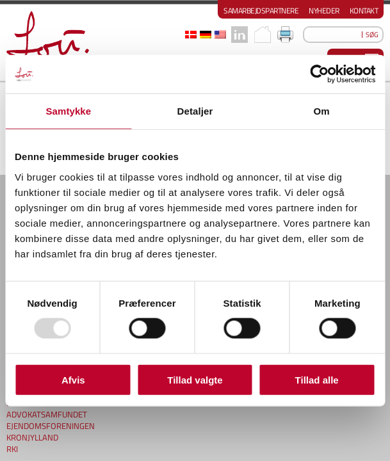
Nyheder (324, 10)
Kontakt (364, 10)
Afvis (73, 379)
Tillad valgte (194, 379)
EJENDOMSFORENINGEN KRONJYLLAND (50, 423)
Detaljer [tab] (195, 111)
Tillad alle (317, 379)
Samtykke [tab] (68, 111)
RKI (12, 440)
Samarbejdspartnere (260, 10)
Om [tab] (322, 111)
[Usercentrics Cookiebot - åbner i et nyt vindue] (319, 74)
